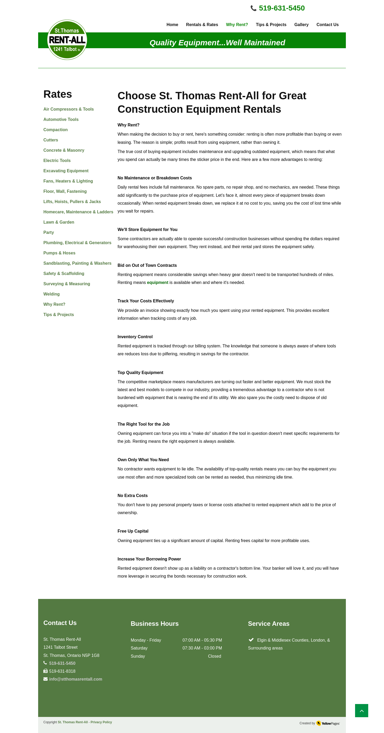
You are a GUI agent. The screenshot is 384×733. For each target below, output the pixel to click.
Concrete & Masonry (63, 150)
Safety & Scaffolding (63, 273)
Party (48, 232)
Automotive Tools (61, 119)
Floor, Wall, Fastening (65, 191)
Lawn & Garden (58, 222)
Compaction (55, 129)
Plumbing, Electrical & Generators (77, 242)
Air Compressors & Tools (68, 109)
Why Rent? (54, 304)
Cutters (50, 140)
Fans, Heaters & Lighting (68, 181)
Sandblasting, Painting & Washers (77, 263)
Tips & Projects (58, 314)
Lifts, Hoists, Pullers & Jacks (72, 201)
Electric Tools (57, 160)
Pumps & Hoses (59, 253)
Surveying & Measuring (66, 284)
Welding (51, 294)
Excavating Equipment (66, 171)
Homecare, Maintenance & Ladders (78, 212)
